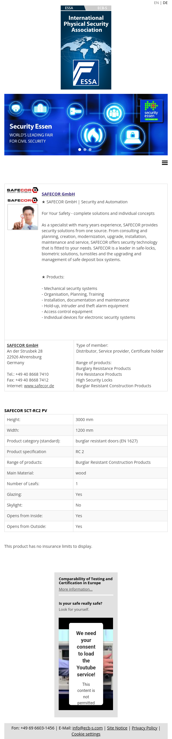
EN (156, 2)
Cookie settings (86, 734)
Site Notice (117, 728)
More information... (75, 589)
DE (165, 2)
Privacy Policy (144, 728)
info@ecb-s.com (87, 728)
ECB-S (102, 7)
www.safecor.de (39, 385)
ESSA (69, 7)
